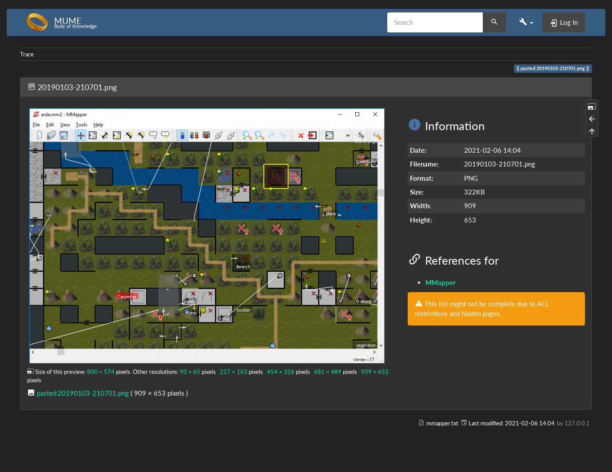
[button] (526, 22)
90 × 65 (190, 371)
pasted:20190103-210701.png (83, 393)
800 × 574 (101, 371)
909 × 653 (375, 371)
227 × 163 (233, 371)
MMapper (440, 282)
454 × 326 (280, 371)
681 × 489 (328, 371)
